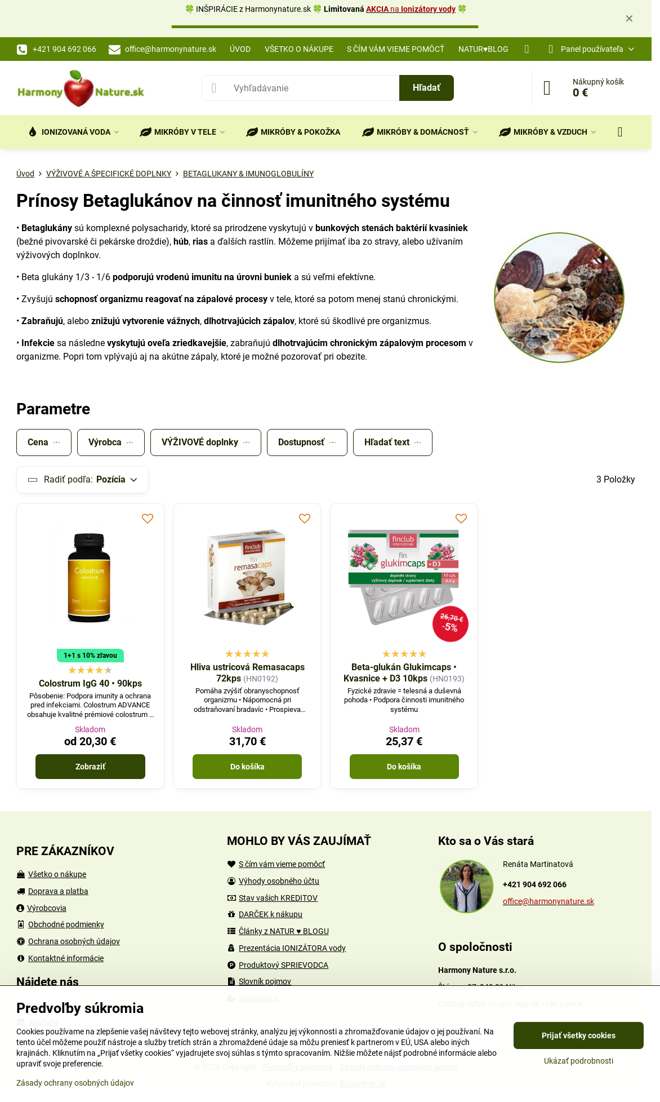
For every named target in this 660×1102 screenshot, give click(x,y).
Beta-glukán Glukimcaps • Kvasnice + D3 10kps (400, 673)
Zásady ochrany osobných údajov (75, 1082)
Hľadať (426, 87)
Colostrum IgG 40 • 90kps (90, 683)
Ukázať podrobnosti (578, 1060)
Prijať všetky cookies (579, 1035)
